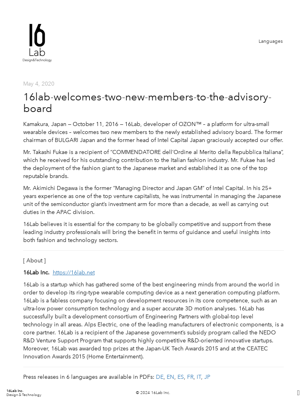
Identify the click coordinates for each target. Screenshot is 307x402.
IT (199, 377)
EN (170, 377)
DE (159, 377)
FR (190, 377)
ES (180, 377)
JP (207, 377)
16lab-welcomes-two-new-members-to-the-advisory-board (147, 102)
